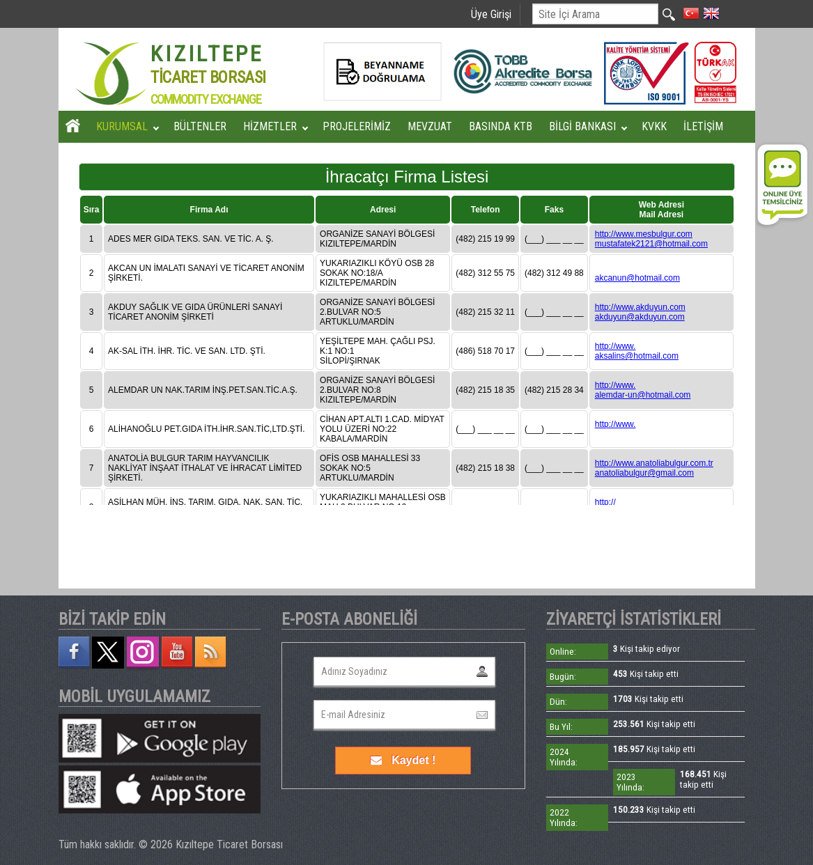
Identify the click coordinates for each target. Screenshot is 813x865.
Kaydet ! (403, 760)
